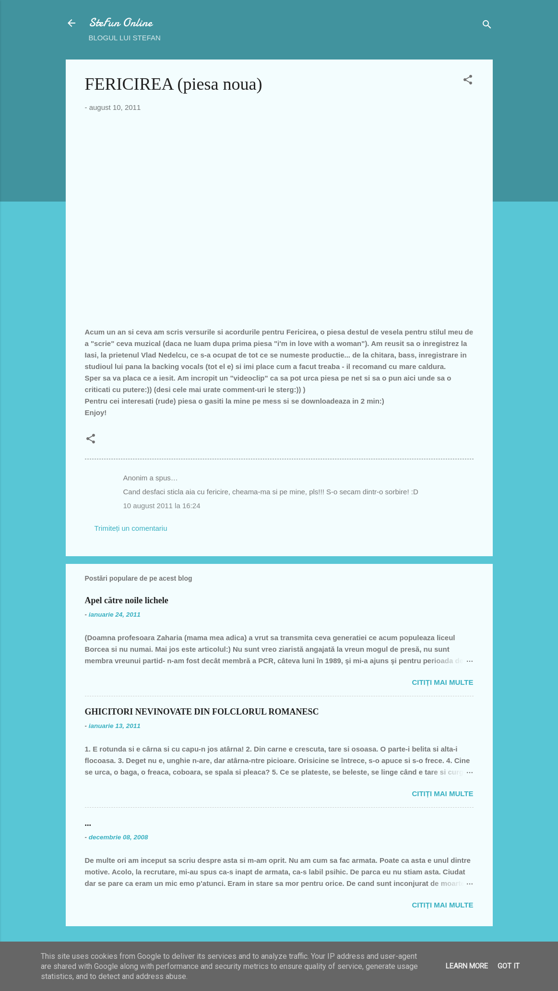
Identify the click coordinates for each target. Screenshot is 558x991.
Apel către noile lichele (126, 600)
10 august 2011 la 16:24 (162, 505)
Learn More (467, 966)
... (88, 823)
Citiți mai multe (442, 682)
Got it (509, 966)
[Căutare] (487, 26)
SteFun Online (120, 23)
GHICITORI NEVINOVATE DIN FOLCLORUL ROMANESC (202, 711)
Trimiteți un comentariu (131, 528)
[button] (468, 81)
